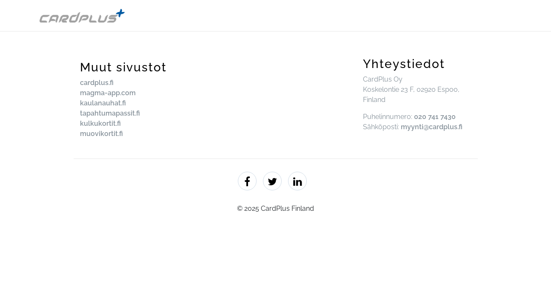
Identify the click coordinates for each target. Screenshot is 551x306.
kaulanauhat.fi (103, 103)
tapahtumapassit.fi (110, 113)
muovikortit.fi (101, 134)
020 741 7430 (435, 117)
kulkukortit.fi (100, 123)
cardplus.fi (97, 83)
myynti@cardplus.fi (431, 127)
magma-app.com (108, 93)
